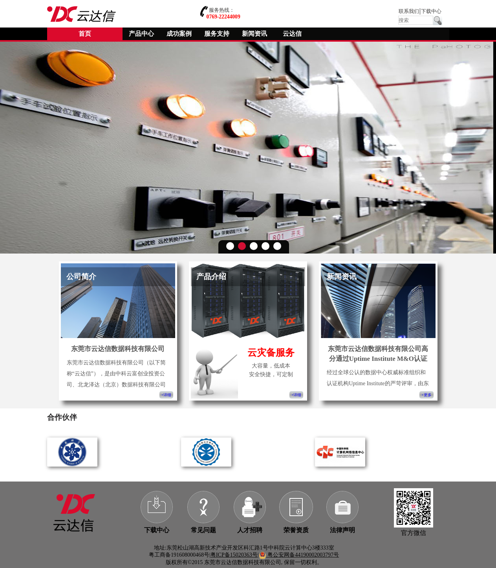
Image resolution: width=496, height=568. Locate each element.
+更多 (426, 395)
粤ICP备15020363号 (234, 555)
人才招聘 (249, 530)
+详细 (166, 395)
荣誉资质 (296, 530)
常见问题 (203, 530)
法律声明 (342, 530)
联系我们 (409, 11)
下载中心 (431, 11)
